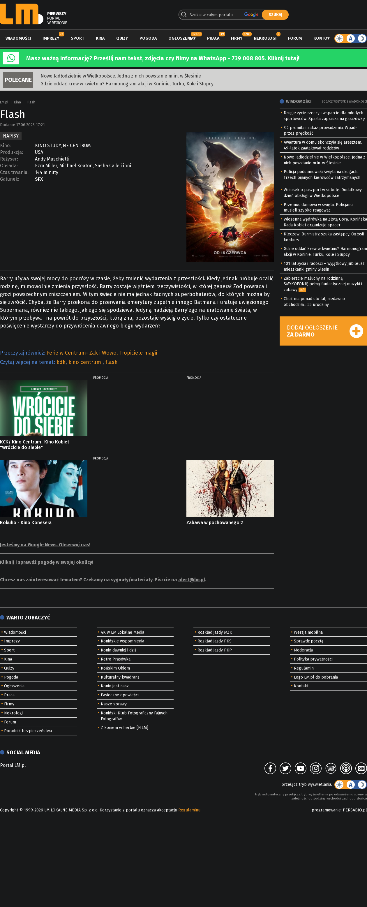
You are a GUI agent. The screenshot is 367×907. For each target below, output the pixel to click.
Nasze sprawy (114, 704)
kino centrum (85, 362)
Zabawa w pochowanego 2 (214, 522)
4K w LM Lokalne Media (122, 632)
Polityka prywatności (313, 659)
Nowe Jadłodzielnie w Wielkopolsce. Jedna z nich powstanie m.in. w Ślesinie (120, 76)
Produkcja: (11, 152)
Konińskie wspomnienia (122, 641)
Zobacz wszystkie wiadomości (344, 101)
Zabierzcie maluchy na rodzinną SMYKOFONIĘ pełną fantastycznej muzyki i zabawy (323, 284)
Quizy (122, 38)
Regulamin (304, 668)
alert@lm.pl (191, 579)
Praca (213, 38)
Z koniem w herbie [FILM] (124, 727)
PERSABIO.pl (355, 810)
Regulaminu (189, 810)
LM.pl (4, 102)
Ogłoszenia (180, 38)
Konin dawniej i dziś (119, 650)
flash (111, 362)
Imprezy (51, 38)
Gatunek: (9, 179)
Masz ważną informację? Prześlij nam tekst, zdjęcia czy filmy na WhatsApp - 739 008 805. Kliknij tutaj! (162, 58)
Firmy (236, 38)
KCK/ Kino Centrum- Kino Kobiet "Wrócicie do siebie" (34, 444)
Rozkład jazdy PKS (214, 641)
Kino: (5, 145)
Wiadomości (18, 38)
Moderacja (303, 650)
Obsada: (9, 165)
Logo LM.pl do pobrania (316, 677)
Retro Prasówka (115, 659)
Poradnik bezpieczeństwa (28, 730)
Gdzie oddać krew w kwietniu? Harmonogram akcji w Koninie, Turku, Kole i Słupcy (127, 84)
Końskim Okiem (115, 668)
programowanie (326, 810)
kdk (61, 362)
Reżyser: (9, 159)
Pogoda (148, 38)
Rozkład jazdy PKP (214, 650)
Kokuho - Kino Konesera (26, 522)
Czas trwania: (14, 172)
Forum (295, 38)
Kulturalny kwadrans (120, 677)
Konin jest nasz (115, 686)
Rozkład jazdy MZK (214, 632)
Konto (320, 38)
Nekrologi (265, 38)
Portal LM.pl (13, 765)
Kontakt (301, 686)
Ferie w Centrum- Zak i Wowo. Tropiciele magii (102, 353)
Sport (77, 38)
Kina (100, 38)
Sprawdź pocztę (309, 641)
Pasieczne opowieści (120, 695)
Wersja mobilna (308, 632)
